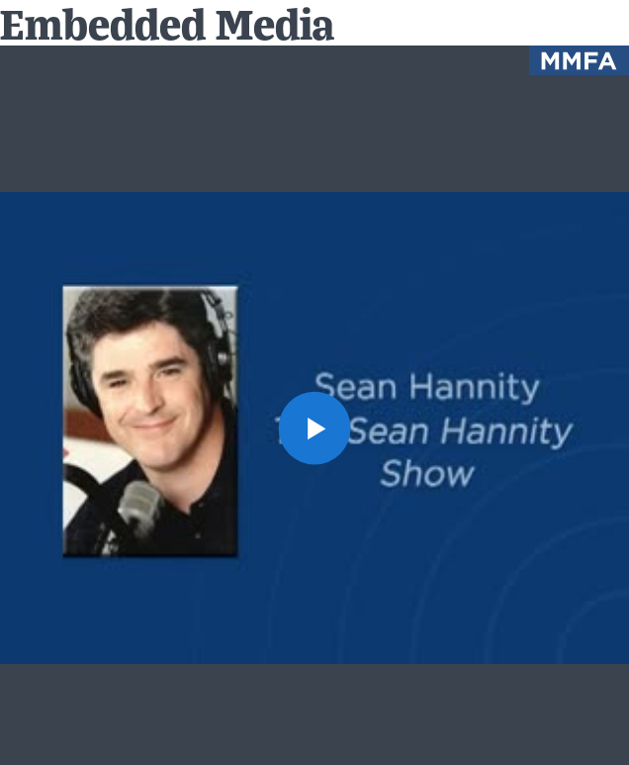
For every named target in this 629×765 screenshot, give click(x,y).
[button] (315, 428)
